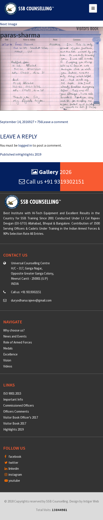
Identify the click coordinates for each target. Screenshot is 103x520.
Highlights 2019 (13, 429)
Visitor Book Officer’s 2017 (20, 417)
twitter (11, 463)
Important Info (13, 399)
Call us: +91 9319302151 (26, 292)
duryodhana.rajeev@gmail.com (31, 300)
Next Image (8, 24)
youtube (12, 480)
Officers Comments (16, 411)
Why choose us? (14, 330)
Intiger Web (91, 501)
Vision (7, 360)
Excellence (10, 354)
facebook (13, 457)
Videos (7, 366)
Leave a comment (55, 122)
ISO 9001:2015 (12, 393)
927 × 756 (35, 122)
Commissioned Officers (18, 405)
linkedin (12, 469)
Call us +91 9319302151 (51, 181)
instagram (13, 474)
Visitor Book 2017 (14, 423)
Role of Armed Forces (17, 342)
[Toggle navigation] (93, 8)
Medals (8, 348)
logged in (25, 145)
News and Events (15, 336)
